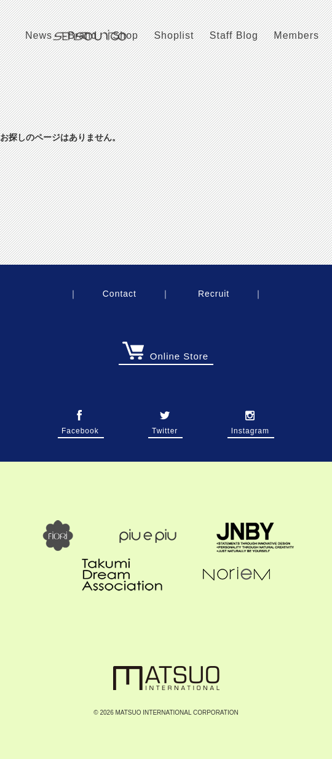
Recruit (213, 294)
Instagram (250, 427)
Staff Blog (234, 35)
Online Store (165, 356)
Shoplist (174, 35)
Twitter (165, 427)
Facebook (80, 427)
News (38, 35)
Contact (119, 294)
